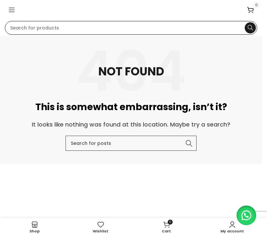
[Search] (131, 28)
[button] (244, 213)
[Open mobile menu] (12, 9)
